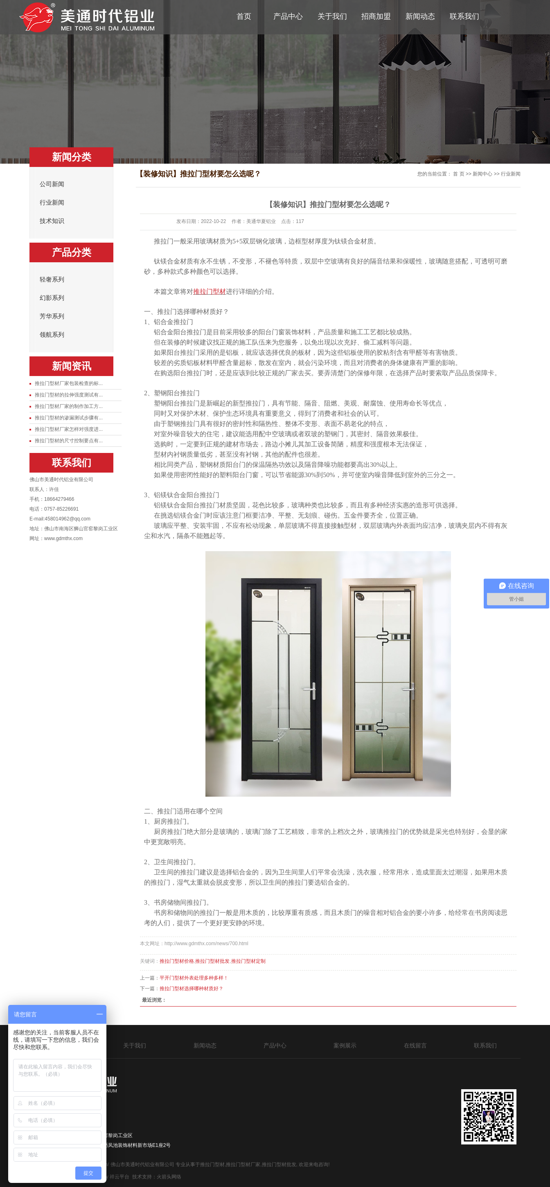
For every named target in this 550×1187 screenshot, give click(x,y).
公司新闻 (52, 184)
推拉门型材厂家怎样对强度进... (69, 429)
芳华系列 (52, 316)
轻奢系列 (52, 279)
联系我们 (464, 16)
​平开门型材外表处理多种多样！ (194, 978)
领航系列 (52, 334)
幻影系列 (52, 298)
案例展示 (345, 1045)
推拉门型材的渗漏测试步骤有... (69, 418)
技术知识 (52, 221)
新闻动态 (420, 16)
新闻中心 (482, 174)
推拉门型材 (212, 1164)
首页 (244, 16)
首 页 (458, 174)
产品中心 (288, 16)
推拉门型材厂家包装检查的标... (69, 383)
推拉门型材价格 (177, 961)
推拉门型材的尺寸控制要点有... (69, 441)
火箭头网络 (169, 1177)
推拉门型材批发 (212, 961)
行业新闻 (52, 202)
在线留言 (415, 1045)
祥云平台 (119, 1177)
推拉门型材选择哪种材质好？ (191, 988)
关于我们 (332, 16)
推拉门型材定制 (248, 961)
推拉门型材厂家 (243, 1164)
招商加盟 (376, 16)
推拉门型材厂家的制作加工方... (69, 406)
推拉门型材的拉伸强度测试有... (69, 395)
